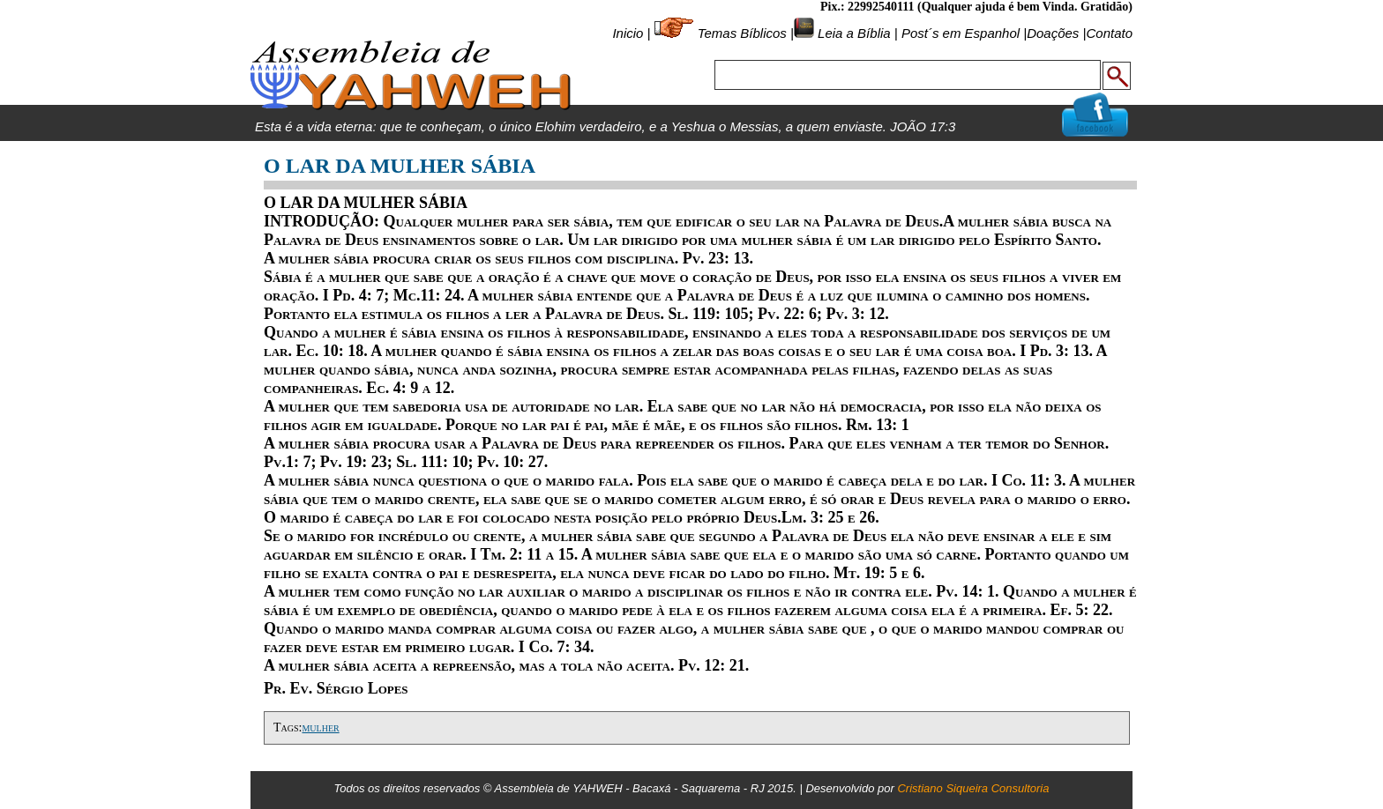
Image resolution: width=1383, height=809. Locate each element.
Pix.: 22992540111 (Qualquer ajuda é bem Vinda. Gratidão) (976, 6)
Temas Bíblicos (742, 33)
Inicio (627, 33)
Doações (1053, 33)
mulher (320, 727)
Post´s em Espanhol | (964, 33)
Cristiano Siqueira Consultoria (973, 788)
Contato (1109, 33)
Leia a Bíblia (852, 33)
